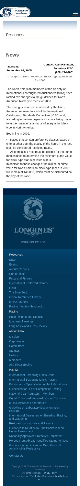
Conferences (17, 273)
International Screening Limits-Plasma (33, 379)
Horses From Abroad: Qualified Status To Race (38, 440)
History (13, 355)
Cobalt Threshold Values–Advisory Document (37, 398)
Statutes (14, 350)
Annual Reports (19, 269)
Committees (16, 346)
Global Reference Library (25, 297)
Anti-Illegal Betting (20, 364)
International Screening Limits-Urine (32, 375)
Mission (14, 336)
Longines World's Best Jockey (28, 326)
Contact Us (16, 455)
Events (13, 264)
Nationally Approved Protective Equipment (35, 436)
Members (15, 360)
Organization (17, 341)
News (12, 259)
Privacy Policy (49, 473)
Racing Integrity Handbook (26, 306)
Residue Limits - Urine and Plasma (31, 423)
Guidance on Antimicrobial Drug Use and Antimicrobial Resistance (35, 447)
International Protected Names (28, 283)
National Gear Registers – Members (32, 393)
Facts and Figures (20, 278)
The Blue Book (18, 292)
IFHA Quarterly (18, 301)
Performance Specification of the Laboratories (38, 384)
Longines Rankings (21, 321)
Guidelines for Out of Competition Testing (35, 389)
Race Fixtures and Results (26, 316)
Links (12, 287)
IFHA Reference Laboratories (27, 403)
